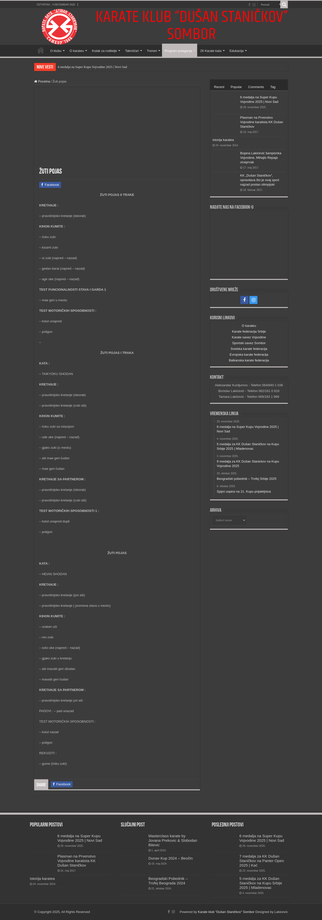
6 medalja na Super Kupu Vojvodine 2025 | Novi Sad (92, 67)
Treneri (152, 51)
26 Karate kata (211, 51)
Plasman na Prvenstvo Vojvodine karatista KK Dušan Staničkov (261, 122)
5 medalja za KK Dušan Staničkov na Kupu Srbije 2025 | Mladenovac (260, 883)
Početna (40, 50)
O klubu (56, 51)
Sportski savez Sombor (249, 343)
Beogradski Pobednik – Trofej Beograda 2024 (168, 880)
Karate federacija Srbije (249, 331)
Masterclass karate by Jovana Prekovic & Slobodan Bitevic (172, 840)
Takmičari (132, 51)
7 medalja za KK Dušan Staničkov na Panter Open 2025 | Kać (261, 860)
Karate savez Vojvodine (249, 337)
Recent (219, 87)
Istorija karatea (223, 140)
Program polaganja (178, 51)
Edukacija (237, 51)
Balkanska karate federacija (249, 360)
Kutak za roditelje (104, 51)
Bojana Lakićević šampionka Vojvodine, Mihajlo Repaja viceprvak (260, 157)
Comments (256, 87)
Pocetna (42, 81)
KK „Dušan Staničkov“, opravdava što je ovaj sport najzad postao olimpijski (259, 180)
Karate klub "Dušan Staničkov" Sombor (226, 912)
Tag (273, 87)
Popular (236, 87)
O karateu (77, 51)
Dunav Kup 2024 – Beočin (170, 858)
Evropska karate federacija (249, 354)
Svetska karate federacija (249, 349)
